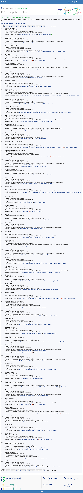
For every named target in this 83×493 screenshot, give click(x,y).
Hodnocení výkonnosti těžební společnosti (29, 130)
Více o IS (69, 485)
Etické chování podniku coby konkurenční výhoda (32, 289)
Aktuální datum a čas (71, 479)
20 (41, 26)
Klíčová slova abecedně (7, 23)
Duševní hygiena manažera (26, 458)
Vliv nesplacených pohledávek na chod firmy (31, 333)
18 (36, 26)
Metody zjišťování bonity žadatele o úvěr (29, 175)
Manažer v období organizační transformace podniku (33, 272)
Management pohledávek (26, 246)
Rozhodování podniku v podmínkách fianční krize (31, 430)
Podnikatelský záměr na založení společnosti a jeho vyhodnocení (35, 51)
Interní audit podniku (24, 378)
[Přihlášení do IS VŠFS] (80, 2)
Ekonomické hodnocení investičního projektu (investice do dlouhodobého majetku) (40, 413)
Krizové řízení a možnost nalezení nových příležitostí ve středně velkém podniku (39, 112)
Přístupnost (69, 486)
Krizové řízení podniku (24, 43)
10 (18, 26)
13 (25, 26)
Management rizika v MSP (25, 350)
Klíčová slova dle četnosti (20, 23)
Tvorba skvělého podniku (25, 360)
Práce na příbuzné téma (21, 8)
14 (27, 26)
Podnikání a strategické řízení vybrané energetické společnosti (34, 156)
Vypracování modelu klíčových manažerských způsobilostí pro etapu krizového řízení (40, 298)
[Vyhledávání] (72, 2)
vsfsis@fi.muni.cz (49, 479)
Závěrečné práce (9, 8)
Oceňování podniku (24, 211)
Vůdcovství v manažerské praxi (27, 421)
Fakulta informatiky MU (16, 479)
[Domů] (69, 2)
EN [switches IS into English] (76, 2)
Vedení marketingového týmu (26, 448)
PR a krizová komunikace (26, 202)
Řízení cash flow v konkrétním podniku (28, 121)
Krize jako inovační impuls (25, 60)
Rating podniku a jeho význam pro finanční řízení (32, 315)
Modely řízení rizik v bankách (26, 307)
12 (23, 26)
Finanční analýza (24, 77)
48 (44, 26)
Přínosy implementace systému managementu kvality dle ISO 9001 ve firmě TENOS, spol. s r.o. (42, 95)
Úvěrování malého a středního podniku (28, 183)
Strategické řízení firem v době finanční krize (30, 104)
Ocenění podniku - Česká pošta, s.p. (28, 34)
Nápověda (49, 485)
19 (38, 26)
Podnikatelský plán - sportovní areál (28, 324)
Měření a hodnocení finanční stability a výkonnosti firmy (33, 281)
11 (20, 26)
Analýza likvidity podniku (26, 164)
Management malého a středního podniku (30, 237)
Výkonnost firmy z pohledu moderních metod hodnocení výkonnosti (36, 342)
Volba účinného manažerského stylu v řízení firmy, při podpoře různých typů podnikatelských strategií (45, 192)
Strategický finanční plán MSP (26, 395)
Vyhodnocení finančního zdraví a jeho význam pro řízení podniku (36, 263)
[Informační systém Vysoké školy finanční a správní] (3, 2)
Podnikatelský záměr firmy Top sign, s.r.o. (30, 254)
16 (32, 26)
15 (29, 26)
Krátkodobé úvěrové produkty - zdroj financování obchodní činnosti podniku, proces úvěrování (43, 69)
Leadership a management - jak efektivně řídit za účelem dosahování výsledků (38, 387)
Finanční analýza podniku (25, 138)
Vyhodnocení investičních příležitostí (28, 86)
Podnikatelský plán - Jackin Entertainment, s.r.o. (30, 369)
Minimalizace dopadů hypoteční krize (28, 220)
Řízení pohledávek (23, 228)
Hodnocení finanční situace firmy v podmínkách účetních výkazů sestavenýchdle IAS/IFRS (41, 147)
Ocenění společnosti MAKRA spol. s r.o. (28, 439)
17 (34, 26)
